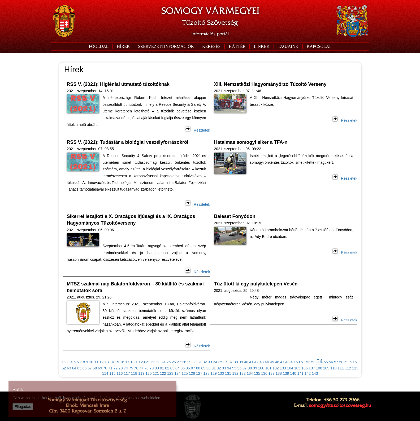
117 (127, 373)
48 (287, 362)
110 (333, 368)
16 (122, 362)
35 (220, 362)
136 (264, 373)
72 (115, 368)
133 (242, 373)
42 (256, 362)
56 (331, 362)
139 (286, 373)
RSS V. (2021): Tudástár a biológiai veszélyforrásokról (127, 142)
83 (172, 368)
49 (293, 362)
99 (255, 368)
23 (158, 362)
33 (210, 362)
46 (277, 362)
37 (230, 362)
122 (163, 373)
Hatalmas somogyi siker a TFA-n (251, 142)
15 (117, 362)
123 (170, 373)
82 (167, 368)
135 (257, 373)
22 (153, 362)
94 (229, 368)
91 (213, 368)
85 (183, 368)
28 (184, 362)
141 (300, 373)
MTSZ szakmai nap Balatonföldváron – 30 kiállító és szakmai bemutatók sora (135, 287)
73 (121, 368)
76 (136, 368)
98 (250, 368)
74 (126, 368)
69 (100, 368)
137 (271, 373)
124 (177, 373)
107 (312, 368)
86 (188, 368)
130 (221, 373)
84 (177, 368)
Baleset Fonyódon (235, 216)
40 (246, 362)
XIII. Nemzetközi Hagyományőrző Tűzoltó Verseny (270, 84)
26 (174, 362)
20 (143, 362)
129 (213, 373)
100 (261, 368)
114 (105, 373)
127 (199, 373)
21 (148, 362)
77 (141, 368)
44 (267, 362)
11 (96, 362)
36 (225, 362)
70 (105, 368)
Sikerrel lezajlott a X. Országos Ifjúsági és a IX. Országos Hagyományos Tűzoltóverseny (131, 220)
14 (112, 362)
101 (268, 368)
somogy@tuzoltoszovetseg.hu (340, 405)
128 (206, 373)
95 (234, 368)
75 (131, 368)
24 (163, 362)
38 (236, 362)
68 (95, 368)
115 (112, 373)
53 (313, 362)
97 (245, 368)
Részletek (197, 130)
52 (308, 362)
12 (101, 362)
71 (110, 368)
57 (336, 362)
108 (319, 368)
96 (239, 368)
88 (198, 368)
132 (235, 373)
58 (341, 362)
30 (194, 362)
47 (282, 362)
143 (315, 373)
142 (308, 373)
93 (224, 368)
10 (91, 362)
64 (74, 368)
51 (303, 362)
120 (148, 373)
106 (304, 368)
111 (340, 368)
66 (85, 368)
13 (107, 362)
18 (133, 362)
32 (205, 362)
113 (355, 368)
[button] (166, 46)
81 (162, 368)
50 (298, 362)
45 (272, 362)
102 (275, 368)
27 (179, 362)
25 (169, 362)
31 (200, 362)
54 (319, 361)
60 (351, 362)
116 (119, 373)
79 (152, 368)
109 (326, 368)
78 (146, 368)
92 (219, 368)
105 (297, 368)
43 (261, 362)
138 (279, 373)
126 (192, 373)
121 (156, 373)
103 (283, 368)
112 (348, 368)
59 (346, 362)
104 (290, 368)
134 (250, 373)
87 (193, 368)
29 (189, 362)
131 (228, 373)
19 (138, 362)
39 (241, 362)
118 (134, 373)
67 (90, 368)
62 (64, 368)
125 (184, 373)
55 (326, 362)
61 (357, 362)
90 (208, 368)
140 (293, 373)
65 (79, 368)
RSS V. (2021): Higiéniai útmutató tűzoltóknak (118, 84)
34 (215, 362)
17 (127, 362)
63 (69, 368)
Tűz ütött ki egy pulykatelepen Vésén (256, 284)
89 (203, 368)
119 (141, 373)
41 (251, 362)
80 (157, 368)
